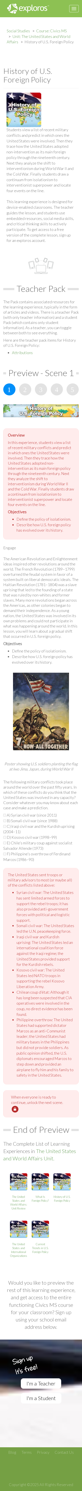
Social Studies (18, 30)
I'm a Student (41, 1398)
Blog (12, 1452)
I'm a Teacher (41, 1383)
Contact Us (64, 1452)
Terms (26, 1452)
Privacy (43, 1452)
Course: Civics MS (51, 30)
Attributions (22, 352)
